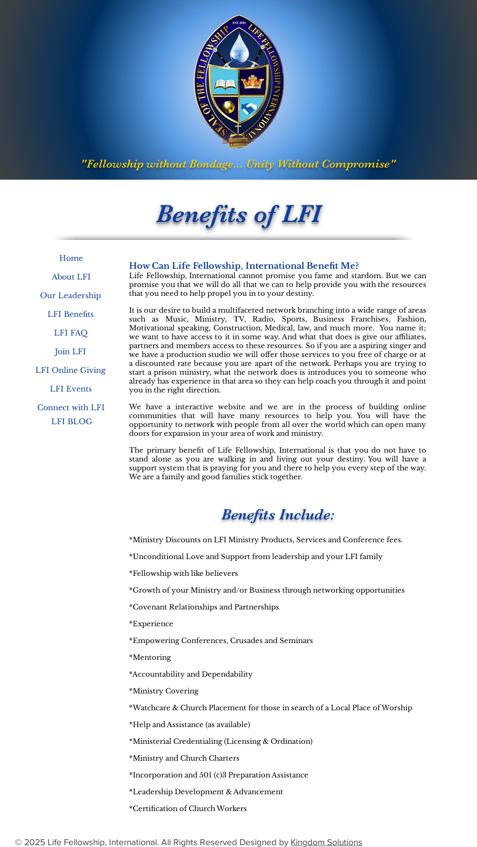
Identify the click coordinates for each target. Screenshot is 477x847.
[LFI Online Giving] (70, 370)
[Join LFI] (70, 351)
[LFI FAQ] (70, 332)
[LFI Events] (70, 388)
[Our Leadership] (70, 295)
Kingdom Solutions (326, 842)
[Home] (71, 258)
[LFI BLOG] (71, 421)
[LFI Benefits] (70, 314)
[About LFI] (71, 276)
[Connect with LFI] (71, 407)
